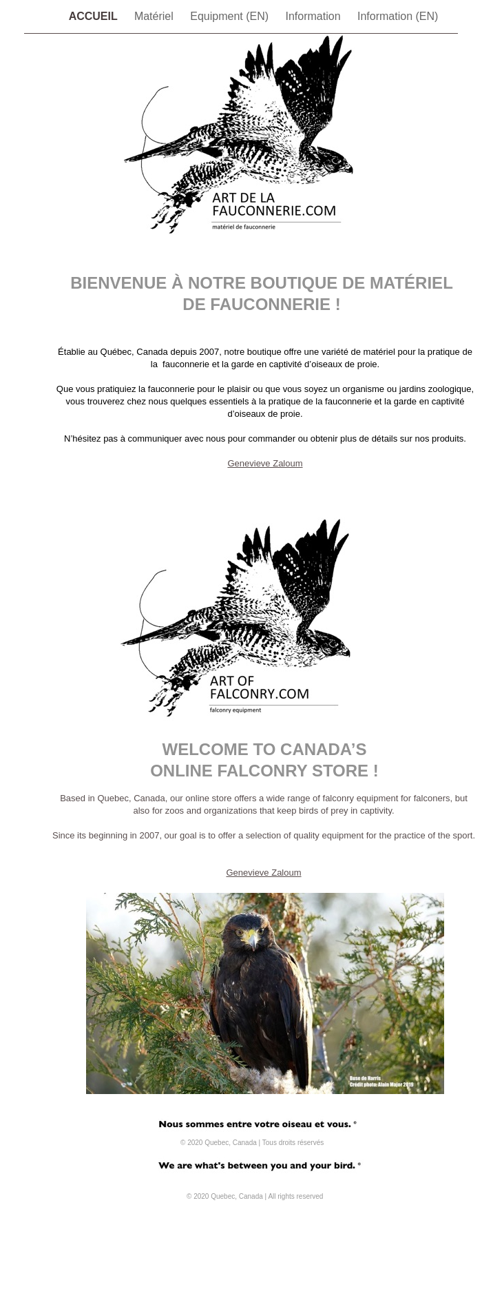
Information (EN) (397, 16)
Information (315, 16)
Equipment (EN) (230, 16)
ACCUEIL (94, 16)
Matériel (155, 16)
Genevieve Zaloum (264, 463)
